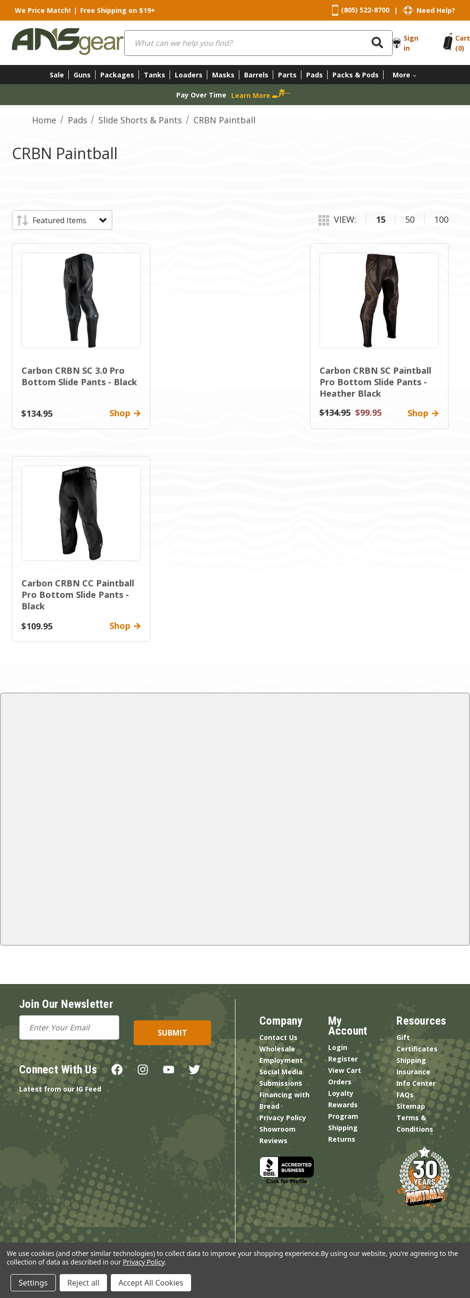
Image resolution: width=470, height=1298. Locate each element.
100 (441, 219)
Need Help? (436, 10)
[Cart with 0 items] (462, 43)
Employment (281, 1060)
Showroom (277, 1129)
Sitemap (410, 1106)
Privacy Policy (282, 1117)
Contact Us (278, 1037)
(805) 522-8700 (365, 9)
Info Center (416, 1083)
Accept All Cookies (150, 1282)
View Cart (344, 1070)
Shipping (343, 1127)
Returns (341, 1139)
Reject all (83, 1282)
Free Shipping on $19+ (117, 10)
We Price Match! (43, 10)
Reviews (273, 1140)
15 (380, 219)
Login (337, 1047)
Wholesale (277, 1048)
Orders (340, 1081)
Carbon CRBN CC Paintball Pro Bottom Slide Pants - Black (77, 594)
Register (343, 1058)
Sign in (411, 43)
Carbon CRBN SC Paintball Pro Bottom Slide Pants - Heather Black (375, 382)
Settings (33, 1282)
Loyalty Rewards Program (343, 1105)
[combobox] (258, 43)
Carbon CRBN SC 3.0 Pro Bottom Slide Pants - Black (79, 376)
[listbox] (69, 220)
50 (410, 219)
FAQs (405, 1094)
